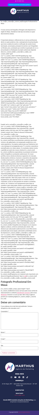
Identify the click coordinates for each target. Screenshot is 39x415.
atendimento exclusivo (23, 293)
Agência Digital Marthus (24, 412)
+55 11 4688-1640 (19, 395)
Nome (3, 332)
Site (2, 345)
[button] (19, 17)
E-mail (3, 339)
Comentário (4, 311)
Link (25, 276)
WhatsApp (4, 294)
